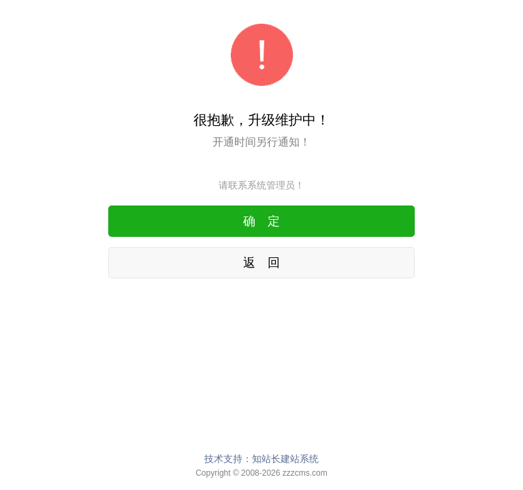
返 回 (261, 263)
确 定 (261, 221)
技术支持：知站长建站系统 (261, 458)
